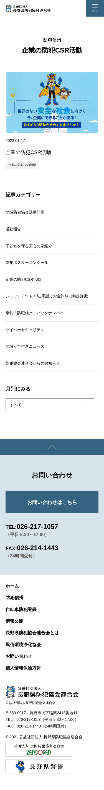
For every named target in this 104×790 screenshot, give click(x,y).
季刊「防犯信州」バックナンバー (35, 313)
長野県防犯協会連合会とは (32, 632)
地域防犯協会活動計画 (25, 212)
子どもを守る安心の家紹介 (29, 246)
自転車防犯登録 (21, 609)
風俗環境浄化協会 (23, 644)
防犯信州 (14, 597)
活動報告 (13, 229)
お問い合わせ (19, 656)
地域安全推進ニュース (25, 346)
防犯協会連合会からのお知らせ (33, 363)
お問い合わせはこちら (52, 502)
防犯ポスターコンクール (27, 262)
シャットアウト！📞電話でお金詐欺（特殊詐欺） (49, 296)
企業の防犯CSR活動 (22, 165)
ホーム (12, 586)
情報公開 (14, 621)
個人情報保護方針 (23, 668)
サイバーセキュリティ (25, 330)
